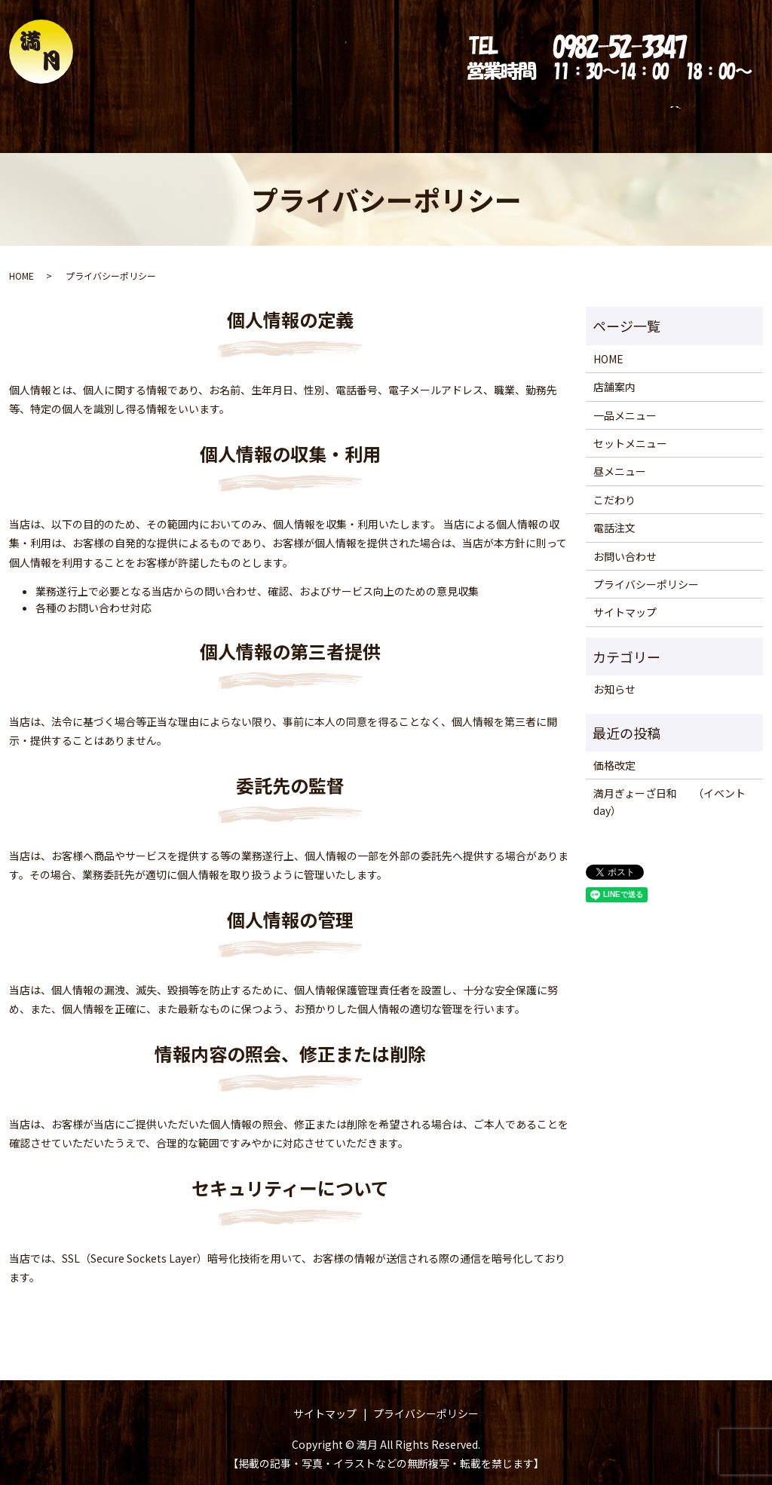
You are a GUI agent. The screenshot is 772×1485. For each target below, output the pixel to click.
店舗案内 (168, 114)
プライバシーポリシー (646, 569)
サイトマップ (625, 597)
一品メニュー (242, 114)
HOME (111, 114)
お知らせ (614, 674)
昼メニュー (416, 114)
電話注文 (548, 114)
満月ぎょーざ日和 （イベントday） (669, 787)
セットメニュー (332, 114)
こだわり (485, 114)
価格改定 (614, 750)
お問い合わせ (622, 114)
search (681, 115)
